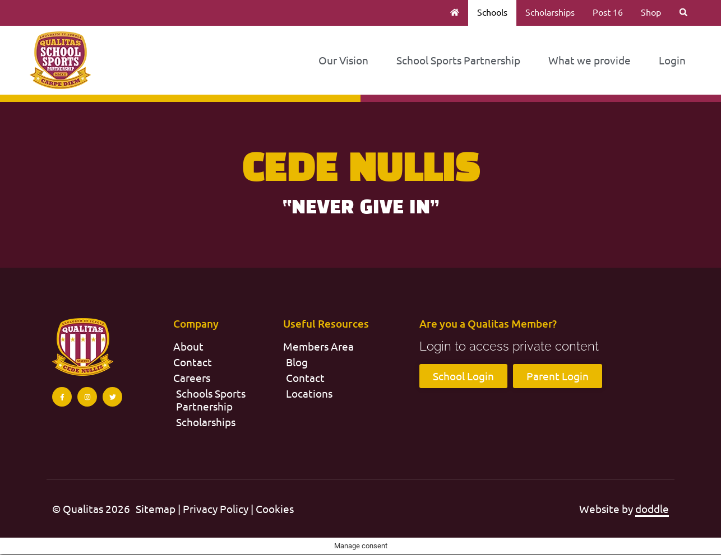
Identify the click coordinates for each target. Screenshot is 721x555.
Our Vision (343, 60)
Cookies (275, 509)
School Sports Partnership (458, 60)
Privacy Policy (215, 509)
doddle (652, 509)
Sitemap (155, 509)
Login (672, 60)
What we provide (589, 60)
